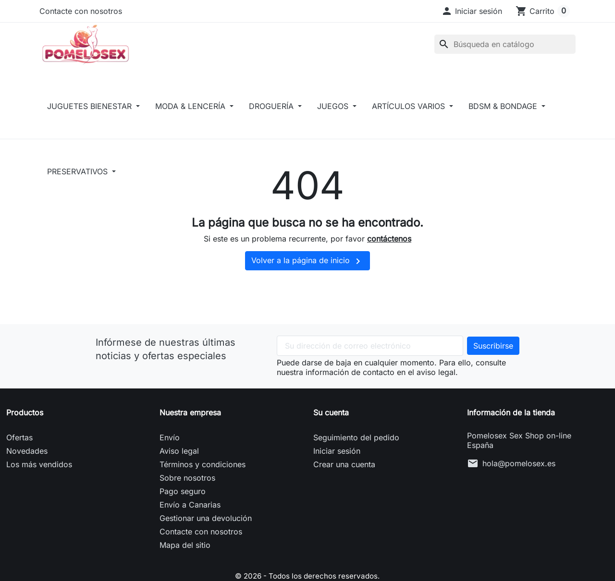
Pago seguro (183, 503)
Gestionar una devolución (206, 530)
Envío (170, 450)
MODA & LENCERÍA (191, 118)
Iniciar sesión (336, 463)
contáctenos (389, 251)
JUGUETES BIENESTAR (90, 118)
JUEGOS (334, 118)
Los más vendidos (39, 477)
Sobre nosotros (187, 490)
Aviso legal (179, 463)
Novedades (27, 463)
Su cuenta (331, 425)
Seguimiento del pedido (356, 450)
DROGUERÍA (272, 118)
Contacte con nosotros (80, 11)
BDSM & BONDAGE (504, 118)
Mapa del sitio (185, 557)
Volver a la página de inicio (307, 273)
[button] (471, 11)
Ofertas (19, 450)
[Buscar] (505, 50)
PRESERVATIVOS (78, 184)
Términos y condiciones (203, 477)
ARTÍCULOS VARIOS (409, 118)
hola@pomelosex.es (518, 476)
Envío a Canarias (190, 517)
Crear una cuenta (344, 477)
